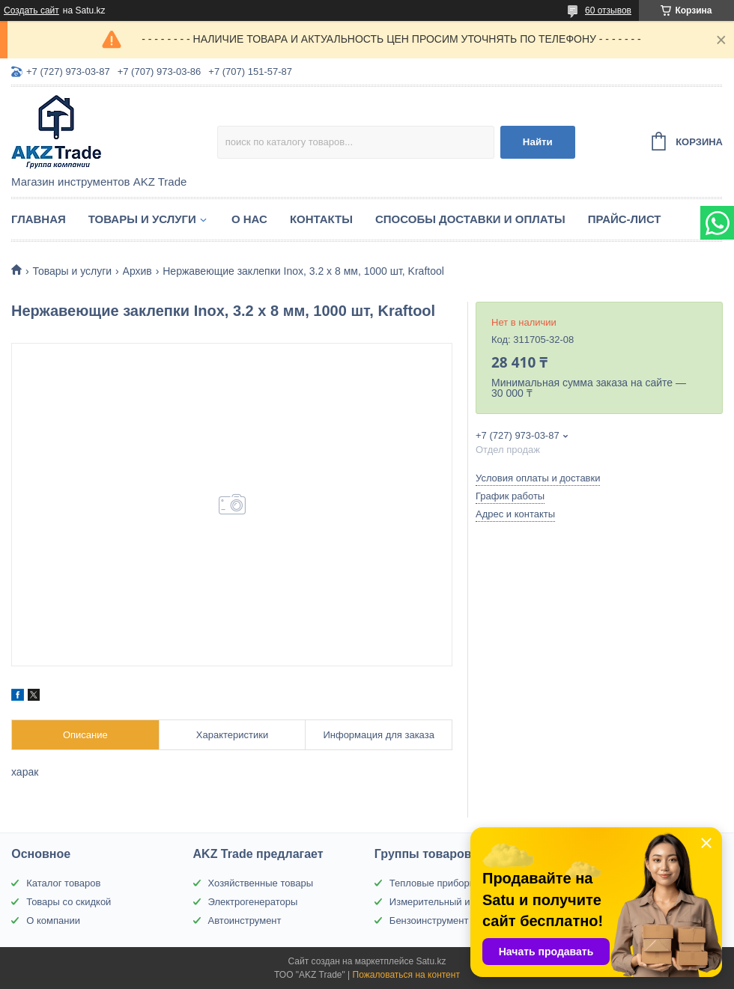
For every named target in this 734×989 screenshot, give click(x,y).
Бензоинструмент (429, 920)
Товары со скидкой (68, 901)
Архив (137, 271)
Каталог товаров (63, 883)
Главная (38, 219)
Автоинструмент (245, 920)
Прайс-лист (624, 219)
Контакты (321, 219)
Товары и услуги (142, 219)
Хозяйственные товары (260, 883)
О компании (53, 920)
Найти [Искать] (538, 141)
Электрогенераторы (253, 901)
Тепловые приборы (432, 883)
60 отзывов (608, 10)
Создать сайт (31, 10)
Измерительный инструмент (453, 901)
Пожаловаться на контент (406, 975)
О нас (249, 219)
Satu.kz (431, 961)
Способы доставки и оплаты (470, 219)
